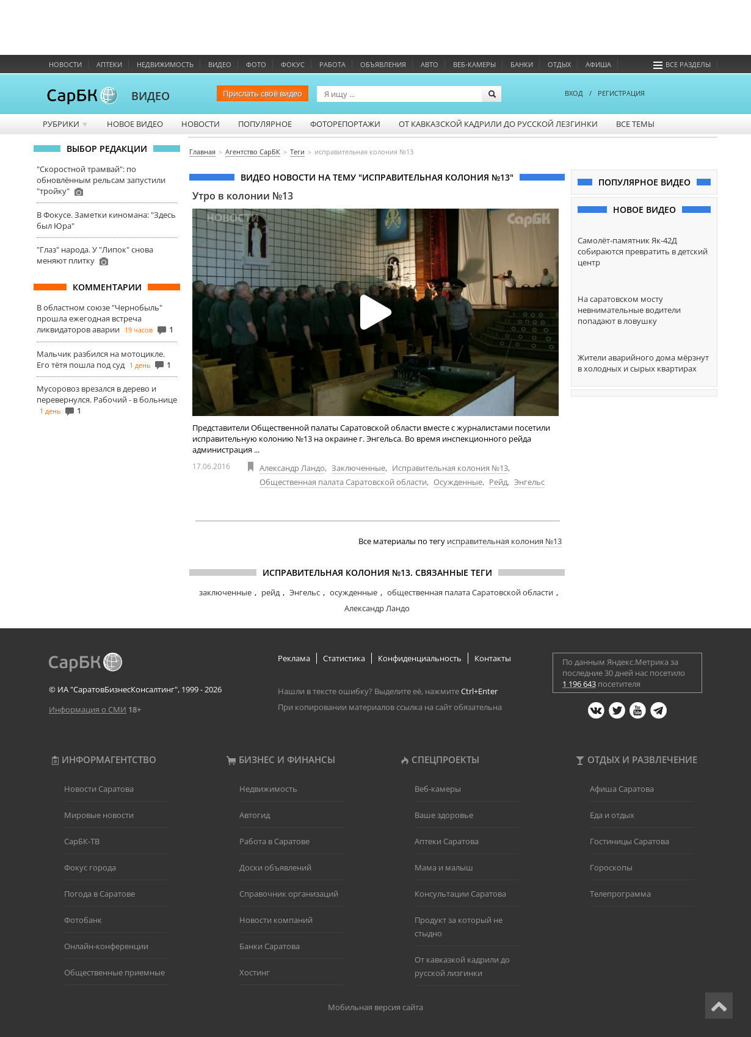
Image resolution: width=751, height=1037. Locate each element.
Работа (332, 64)
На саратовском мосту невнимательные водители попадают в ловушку (629, 309)
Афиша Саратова (622, 788)
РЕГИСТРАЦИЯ (621, 93)
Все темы (635, 123)
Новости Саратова (99, 788)
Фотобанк (83, 919)
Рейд (498, 481)
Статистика (344, 658)
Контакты (492, 658)
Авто (429, 64)
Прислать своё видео (262, 93)
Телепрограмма (620, 893)
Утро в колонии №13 (242, 196)
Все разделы (682, 64)
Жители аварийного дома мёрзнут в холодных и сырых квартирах (643, 363)
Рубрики (66, 123)
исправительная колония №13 (504, 541)
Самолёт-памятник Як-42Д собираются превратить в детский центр (643, 251)
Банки (521, 64)
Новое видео (135, 123)
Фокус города (90, 867)
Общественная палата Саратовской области (343, 481)
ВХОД (574, 93)
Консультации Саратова (460, 893)
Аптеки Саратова (447, 841)
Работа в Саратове (274, 841)
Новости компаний (276, 919)
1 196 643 (579, 683)
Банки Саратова (269, 946)
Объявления (383, 64)
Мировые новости (99, 814)
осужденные (353, 592)
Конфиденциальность (420, 658)
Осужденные (458, 481)
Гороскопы (611, 867)
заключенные (225, 592)
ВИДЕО (150, 95)
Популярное (265, 123)
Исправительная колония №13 (450, 467)
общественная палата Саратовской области (470, 592)
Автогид (254, 814)
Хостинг (254, 972)
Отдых (559, 64)
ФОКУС (293, 64)
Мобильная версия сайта (375, 1007)
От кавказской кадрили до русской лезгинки (498, 123)
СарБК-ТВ (82, 841)
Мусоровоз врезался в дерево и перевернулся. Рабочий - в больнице (107, 394)
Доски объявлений (275, 867)
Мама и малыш (444, 867)
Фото (256, 64)
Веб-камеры (474, 64)
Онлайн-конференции (106, 946)
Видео (219, 64)
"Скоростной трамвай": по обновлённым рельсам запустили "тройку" (101, 179)
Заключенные (358, 467)
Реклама (294, 658)
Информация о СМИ (87, 709)
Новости (65, 64)
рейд (270, 592)
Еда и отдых (612, 814)
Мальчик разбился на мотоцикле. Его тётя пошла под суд (101, 359)
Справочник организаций (288, 893)
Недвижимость (165, 64)
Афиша (598, 64)
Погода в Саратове (99, 893)
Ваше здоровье (444, 814)
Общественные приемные (114, 972)
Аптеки (109, 64)
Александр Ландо (292, 467)
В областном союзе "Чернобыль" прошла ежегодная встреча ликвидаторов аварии (99, 318)
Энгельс (529, 481)
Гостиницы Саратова (629, 841)
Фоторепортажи (345, 123)
